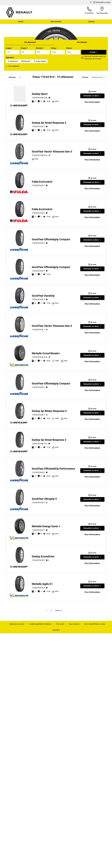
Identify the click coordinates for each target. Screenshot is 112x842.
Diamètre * (40, 48)
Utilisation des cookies (17, 624)
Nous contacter (56, 21)
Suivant (59, 610)
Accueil (20, 21)
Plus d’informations (92, 102)
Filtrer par (15, 77)
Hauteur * (24, 48)
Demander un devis (92, 96)
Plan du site (60, 624)
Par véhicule (82, 42)
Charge (53, 48)
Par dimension (30, 42)
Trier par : (85, 77)
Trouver (94, 52)
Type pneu (10, 57)
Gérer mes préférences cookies (94, 624)
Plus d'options (12, 66)
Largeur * (9, 48)
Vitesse (69, 48)
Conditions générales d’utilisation (40, 624)
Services (91, 21)
